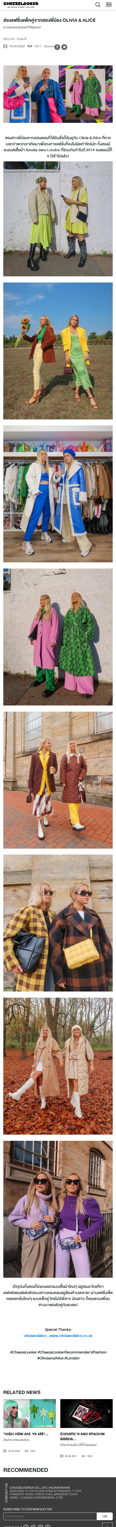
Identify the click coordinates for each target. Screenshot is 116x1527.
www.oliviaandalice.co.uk (70, 1335)
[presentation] (6, 1412)
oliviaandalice (35, 1335)
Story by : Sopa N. (15, 38)
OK (105, 1516)
